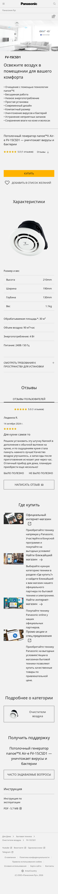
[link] (13, 808)
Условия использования (15, 866)
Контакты (49, 866)
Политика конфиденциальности (34, 857)
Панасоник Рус (9, 10)
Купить (29, 173)
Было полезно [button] (14, 473)
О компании (10, 857)
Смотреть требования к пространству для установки (29, 364)
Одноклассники (36, 847)
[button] (29, 173)
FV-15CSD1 (31, 840)
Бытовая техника (24, 836)
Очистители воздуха (11, 840)
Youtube (7, 847)
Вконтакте (20, 847)
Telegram (7, 852)
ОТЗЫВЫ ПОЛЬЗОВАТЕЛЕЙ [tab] (29, 399)
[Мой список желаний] (53, 16)
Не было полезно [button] (41, 473)
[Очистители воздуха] (29, 714)
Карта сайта (35, 866)
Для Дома (6, 836)
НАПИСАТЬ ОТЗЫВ (29, 484)
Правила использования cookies (27, 861)
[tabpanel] (29, 448)
